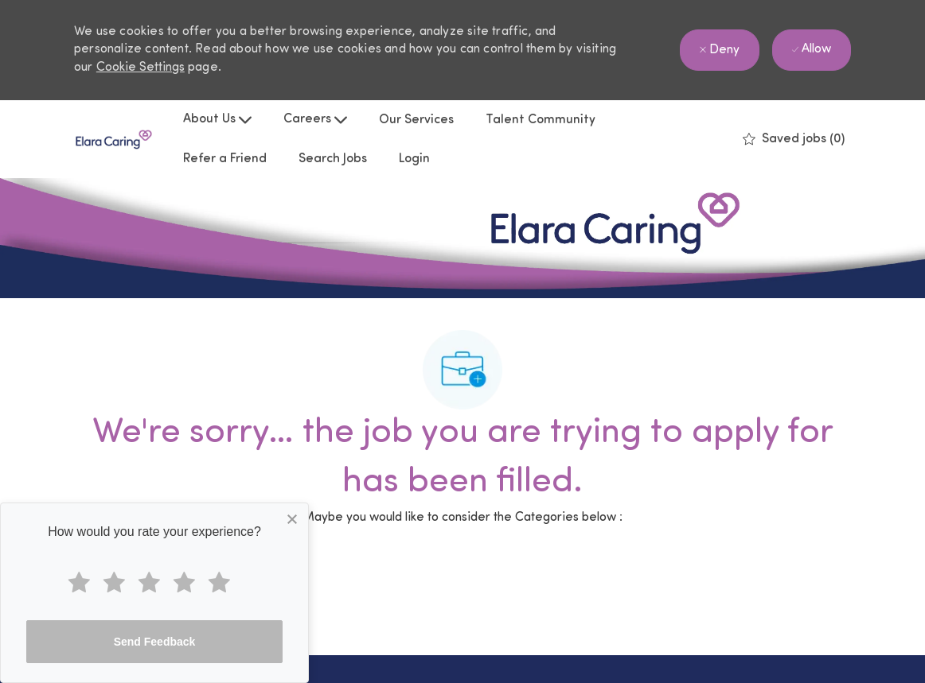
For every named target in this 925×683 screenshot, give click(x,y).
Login (414, 159)
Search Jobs (333, 159)
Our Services (416, 120)
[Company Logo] (114, 139)
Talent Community (540, 120)
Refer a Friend (225, 159)
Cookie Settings (140, 67)
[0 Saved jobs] (794, 139)
